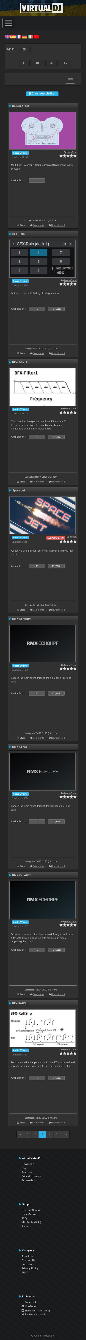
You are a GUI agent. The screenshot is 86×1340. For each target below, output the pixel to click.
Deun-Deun (70, 280)
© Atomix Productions (43, 1335)
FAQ (24, 1218)
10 (57, 1134)
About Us (27, 1256)
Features (27, 1172)
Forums (26, 1226)
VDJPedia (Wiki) (31, 1222)
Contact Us (28, 1260)
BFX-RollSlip (20, 1003)
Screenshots (29, 1180)
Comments (38, 225)
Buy (24, 1168)
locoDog (72, 152)
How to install (58, 225)
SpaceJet (18, 490)
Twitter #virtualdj (34, 1314)
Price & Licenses (31, 1176)
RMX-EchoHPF (21, 618)
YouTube (29, 1306)
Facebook (29, 1302)
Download (28, 1164)
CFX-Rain (18, 234)
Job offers (28, 1264)
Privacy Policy (30, 1268)
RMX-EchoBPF (21, 875)
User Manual (29, 1214)
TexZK (73, 536)
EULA (25, 1272)
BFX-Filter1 (19, 362)
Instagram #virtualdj (36, 1310)
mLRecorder (20, 106)
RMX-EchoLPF (21, 747)
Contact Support (32, 1210)
